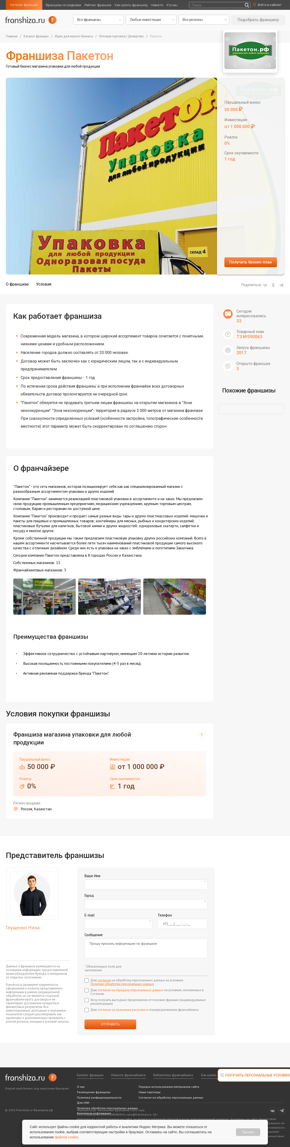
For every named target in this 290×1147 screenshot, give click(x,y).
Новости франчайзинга (128, 1075)
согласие (104, 980)
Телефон (165, 915)
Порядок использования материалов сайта (169, 1087)
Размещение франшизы (93, 1092)
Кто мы (172, 5)
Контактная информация (94, 1113)
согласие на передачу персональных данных (130, 990)
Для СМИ (83, 1102)
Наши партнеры (149, 1092)
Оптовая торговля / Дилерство (121, 36)
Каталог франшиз (24, 5)
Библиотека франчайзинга (173, 1075)
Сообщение (94, 934)
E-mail (90, 915)
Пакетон (156, 36)
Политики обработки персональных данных (122, 984)
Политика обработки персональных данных (107, 1108)
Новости (157, 5)
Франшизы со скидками (63, 5)
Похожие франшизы (249, 390)
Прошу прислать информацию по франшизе (146, 948)
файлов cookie (66, 1137)
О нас (81, 1087)
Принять (248, 1132)
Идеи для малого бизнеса (74, 36)
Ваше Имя (92, 875)
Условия (43, 284)
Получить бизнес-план (250, 262)
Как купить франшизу (131, 5)
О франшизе (17, 284)
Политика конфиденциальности (99, 1097)
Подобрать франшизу (258, 19)
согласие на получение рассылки (121, 1010)
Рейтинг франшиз (98, 5)
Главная (11, 36)
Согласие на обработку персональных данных (171, 1097)
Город (89, 895)
